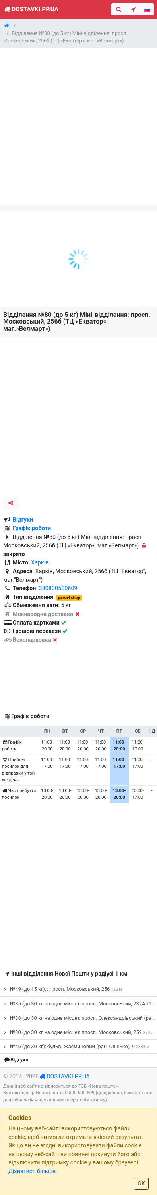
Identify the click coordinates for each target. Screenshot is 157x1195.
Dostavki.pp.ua (30, 9)
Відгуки (23, 519)
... (21, 26)
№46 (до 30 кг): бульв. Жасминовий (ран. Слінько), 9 (75, 1046)
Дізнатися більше (32, 1171)
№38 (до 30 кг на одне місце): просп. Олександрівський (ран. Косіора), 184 (79, 1018)
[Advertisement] (78, 126)
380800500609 (58, 588)
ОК (141, 1183)
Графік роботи (32, 528)
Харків (39, 562)
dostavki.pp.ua (68, 1076)
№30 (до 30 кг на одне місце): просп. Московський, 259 (79, 1032)
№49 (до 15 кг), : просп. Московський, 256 (62, 989)
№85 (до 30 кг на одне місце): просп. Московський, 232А (79, 1004)
